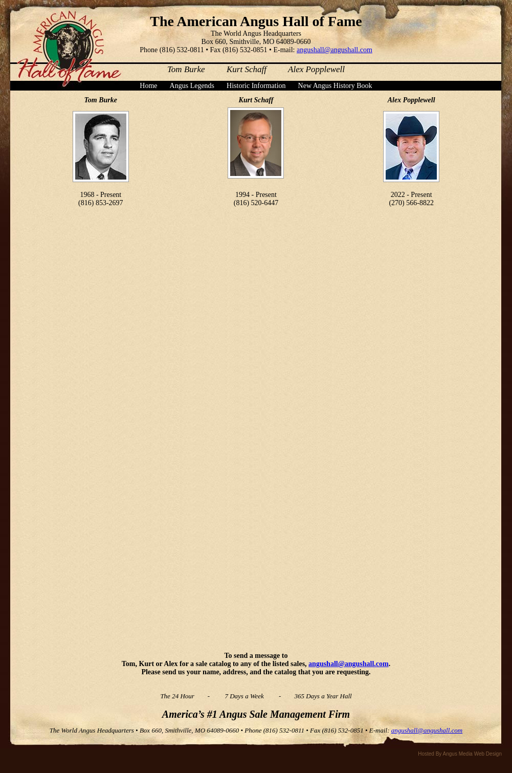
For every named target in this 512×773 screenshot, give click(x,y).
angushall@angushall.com (334, 50)
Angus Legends (192, 86)
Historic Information (256, 86)
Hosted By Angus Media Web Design (460, 754)
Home (148, 86)
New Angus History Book (335, 86)
